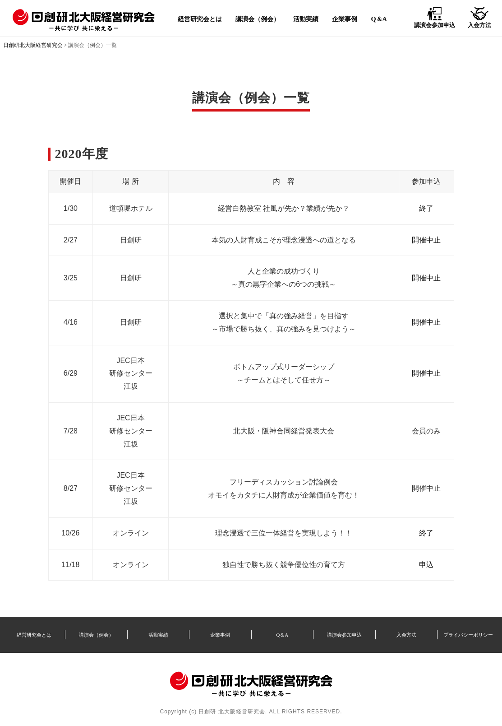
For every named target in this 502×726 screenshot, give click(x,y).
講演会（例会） (257, 19)
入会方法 (406, 635)
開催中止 (426, 240)
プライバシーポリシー (468, 635)
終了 (426, 208)
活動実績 (305, 19)
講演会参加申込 (344, 635)
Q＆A (379, 19)
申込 (426, 564)
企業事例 (344, 19)
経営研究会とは (200, 19)
